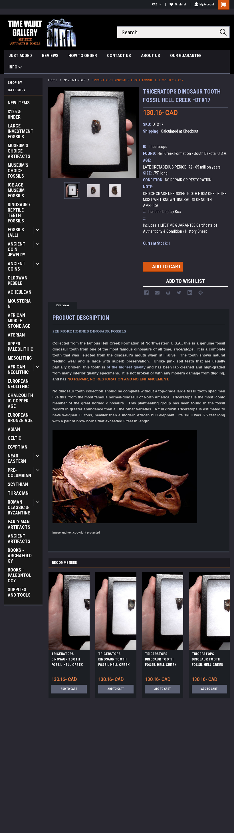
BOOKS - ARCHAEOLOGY (20, 556)
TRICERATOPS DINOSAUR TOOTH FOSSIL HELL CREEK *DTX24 (114, 660)
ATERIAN (16, 335)
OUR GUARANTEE (185, 55)
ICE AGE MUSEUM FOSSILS (16, 190)
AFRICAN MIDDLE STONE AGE (19, 321)
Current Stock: (157, 243)
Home (53, 80)
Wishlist (177, 4)
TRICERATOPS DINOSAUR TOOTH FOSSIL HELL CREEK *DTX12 (160, 660)
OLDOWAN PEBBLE (17, 280)
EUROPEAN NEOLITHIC (18, 383)
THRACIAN (18, 493)
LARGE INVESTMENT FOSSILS (20, 131)
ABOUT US (150, 55)
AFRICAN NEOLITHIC (18, 369)
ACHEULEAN (19, 292)
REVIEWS (50, 55)
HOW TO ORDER (82, 55)
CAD (156, 4)
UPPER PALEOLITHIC (20, 346)
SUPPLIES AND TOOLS (19, 592)
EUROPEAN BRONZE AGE (20, 417)
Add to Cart (69, 688)
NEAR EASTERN (17, 458)
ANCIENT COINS (16, 266)
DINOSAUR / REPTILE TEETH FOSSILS (19, 213)
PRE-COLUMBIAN (19, 472)
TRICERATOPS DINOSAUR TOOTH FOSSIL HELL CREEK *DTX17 (137, 80)
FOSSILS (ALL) (16, 232)
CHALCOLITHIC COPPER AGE (20, 401)
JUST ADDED (20, 55)
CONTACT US (119, 55)
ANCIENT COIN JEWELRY (16, 249)
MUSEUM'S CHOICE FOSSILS (18, 171)
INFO (15, 67)
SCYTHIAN (18, 484)
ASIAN (14, 429)
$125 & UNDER (14, 114)
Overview (62, 305)
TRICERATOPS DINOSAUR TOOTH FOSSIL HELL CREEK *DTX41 (207, 660)
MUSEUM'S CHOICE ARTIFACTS (19, 151)
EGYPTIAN (17, 447)
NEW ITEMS (19, 103)
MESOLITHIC (20, 358)
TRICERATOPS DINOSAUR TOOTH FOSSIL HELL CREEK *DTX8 (67, 660)
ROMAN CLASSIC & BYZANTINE (19, 507)
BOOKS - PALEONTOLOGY (19, 575)
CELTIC (14, 438)
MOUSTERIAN (19, 303)
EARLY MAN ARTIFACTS (19, 524)
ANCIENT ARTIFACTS (19, 538)
